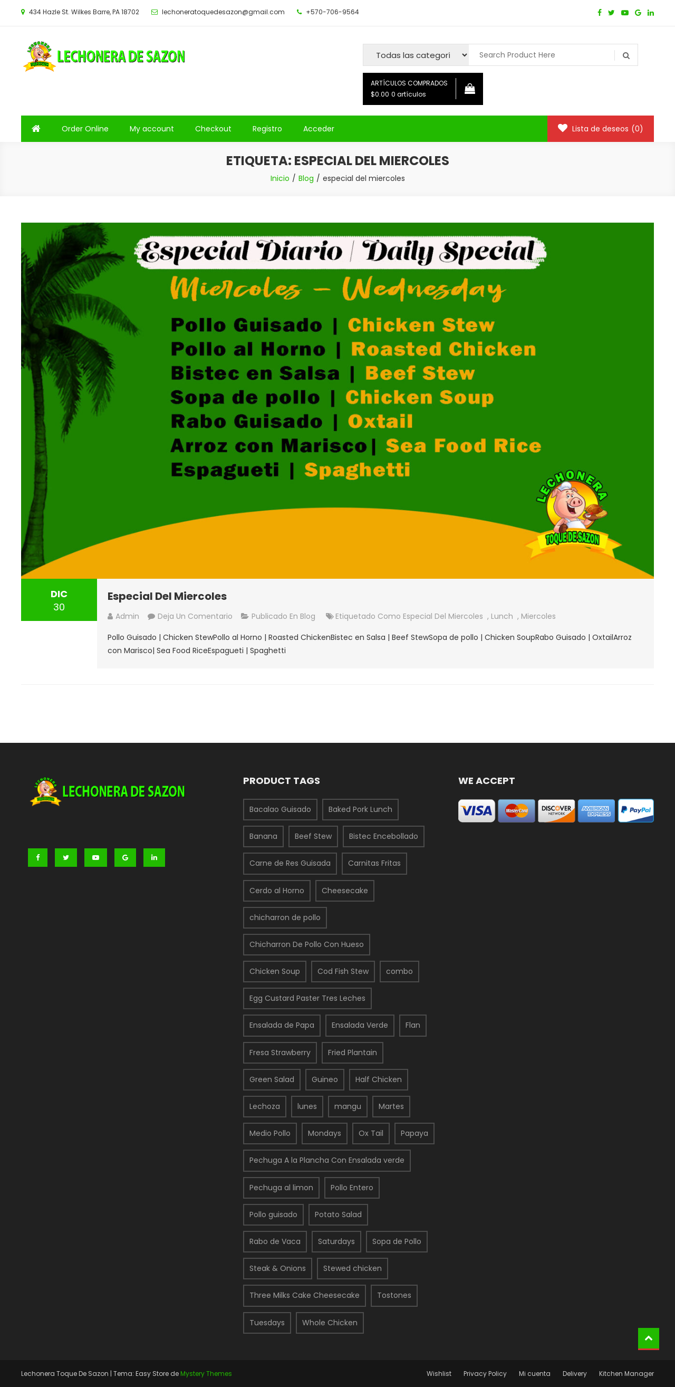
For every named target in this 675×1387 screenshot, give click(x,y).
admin (127, 616)
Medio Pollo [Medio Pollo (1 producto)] (270, 1133)
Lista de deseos (600, 128)
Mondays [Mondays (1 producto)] (324, 1133)
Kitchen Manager (626, 1373)
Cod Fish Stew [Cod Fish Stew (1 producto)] (343, 971)
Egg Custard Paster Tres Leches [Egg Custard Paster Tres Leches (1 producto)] (307, 998)
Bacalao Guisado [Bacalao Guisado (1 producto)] (280, 809)
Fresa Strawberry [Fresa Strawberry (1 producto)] (280, 1052)
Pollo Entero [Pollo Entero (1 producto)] (352, 1187)
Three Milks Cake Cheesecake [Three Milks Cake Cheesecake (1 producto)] (304, 1295)
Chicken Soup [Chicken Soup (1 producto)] (274, 971)
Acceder (318, 128)
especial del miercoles (443, 616)
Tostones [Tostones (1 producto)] (394, 1295)
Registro (267, 128)
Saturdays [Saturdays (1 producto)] (336, 1241)
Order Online (85, 128)
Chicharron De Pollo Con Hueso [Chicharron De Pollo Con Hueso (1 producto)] (306, 944)
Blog (307, 616)
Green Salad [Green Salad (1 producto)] (271, 1079)
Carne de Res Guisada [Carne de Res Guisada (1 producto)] (290, 863)
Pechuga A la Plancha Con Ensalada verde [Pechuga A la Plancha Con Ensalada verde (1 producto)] (326, 1160)
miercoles (538, 616)
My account (152, 128)
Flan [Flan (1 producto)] (413, 1025)
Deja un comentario (195, 616)
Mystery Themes (206, 1373)
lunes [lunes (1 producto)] (307, 1106)
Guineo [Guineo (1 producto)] (325, 1079)
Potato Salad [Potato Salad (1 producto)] (338, 1214)
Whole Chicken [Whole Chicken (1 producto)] (330, 1322)
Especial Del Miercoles (167, 596)
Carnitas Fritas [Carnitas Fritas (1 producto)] (374, 863)
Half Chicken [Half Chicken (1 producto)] (378, 1079)
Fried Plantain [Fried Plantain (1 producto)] (352, 1052)
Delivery (575, 1373)
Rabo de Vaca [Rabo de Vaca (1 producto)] (275, 1241)
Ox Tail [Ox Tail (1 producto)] (371, 1133)
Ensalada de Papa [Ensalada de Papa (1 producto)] (281, 1025)
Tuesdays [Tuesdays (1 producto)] (267, 1322)
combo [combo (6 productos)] (399, 971)
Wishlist (439, 1373)
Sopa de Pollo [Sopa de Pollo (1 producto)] (396, 1241)
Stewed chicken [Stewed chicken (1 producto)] (352, 1268)
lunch (502, 616)
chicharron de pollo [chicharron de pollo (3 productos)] (285, 917)
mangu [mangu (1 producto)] (347, 1106)
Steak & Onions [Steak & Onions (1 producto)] (277, 1268)
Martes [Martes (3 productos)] (391, 1106)
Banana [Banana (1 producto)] (263, 836)
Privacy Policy (485, 1373)
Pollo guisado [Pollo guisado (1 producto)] (273, 1214)
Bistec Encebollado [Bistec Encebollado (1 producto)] (383, 836)
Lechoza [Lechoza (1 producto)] (264, 1106)
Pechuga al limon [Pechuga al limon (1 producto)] (281, 1187)
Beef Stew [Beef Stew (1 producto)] (313, 836)
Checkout (213, 128)
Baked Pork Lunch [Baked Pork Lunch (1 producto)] (360, 809)
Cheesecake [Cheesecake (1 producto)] (345, 890)
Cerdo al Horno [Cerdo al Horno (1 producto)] (276, 890)
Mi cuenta (535, 1373)
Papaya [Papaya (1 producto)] (414, 1133)
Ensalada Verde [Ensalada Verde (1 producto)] (360, 1025)
